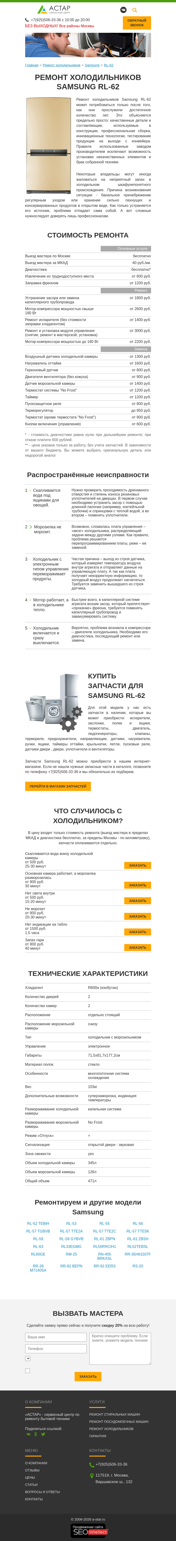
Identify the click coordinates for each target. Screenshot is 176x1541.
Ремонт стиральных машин (114, 1414)
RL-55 (105, 1223)
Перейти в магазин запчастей (58, 786)
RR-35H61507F (138, 1254)
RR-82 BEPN (71, 1266)
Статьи (31, 1484)
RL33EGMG (71, 1246)
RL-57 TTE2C (104, 1231)
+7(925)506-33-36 (46, 19)
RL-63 (38, 1246)
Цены (30, 1477)
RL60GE (38, 1254)
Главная (31, 65)
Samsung (92, 65)
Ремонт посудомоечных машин (118, 1421)
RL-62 (109, 65)
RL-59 (38, 1238)
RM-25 (71, 1254)
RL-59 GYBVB (71, 1238)
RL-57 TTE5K (137, 1231)
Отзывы (32, 1470)
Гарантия (97, 1435)
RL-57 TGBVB (38, 1231)
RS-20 (138, 1266)
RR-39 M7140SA (38, 1268)
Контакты (34, 1499)
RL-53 (71, 1223)
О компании (36, 1462)
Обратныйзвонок (137, 22)
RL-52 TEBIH (38, 1223)
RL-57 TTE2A (71, 1231)
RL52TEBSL (138, 1246)
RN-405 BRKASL (104, 1256)
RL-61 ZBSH (137, 1238)
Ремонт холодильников (61, 65)
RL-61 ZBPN (104, 1238)
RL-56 (138, 1223)
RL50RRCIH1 (104, 1246)
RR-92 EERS (105, 1266)
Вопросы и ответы (42, 1491)
